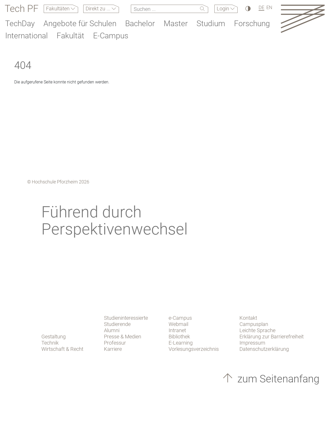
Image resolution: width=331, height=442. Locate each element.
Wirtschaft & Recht (62, 349)
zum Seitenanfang (277, 379)
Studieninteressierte (126, 318)
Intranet (177, 330)
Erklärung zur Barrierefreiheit (271, 336)
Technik (50, 343)
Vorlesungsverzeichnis (194, 349)
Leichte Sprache (257, 330)
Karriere (113, 349)
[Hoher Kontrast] (247, 8)
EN (269, 7)
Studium (211, 23)
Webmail (178, 324)
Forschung (252, 23)
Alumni (111, 330)
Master (176, 23)
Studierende (117, 324)
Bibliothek (179, 336)
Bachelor (140, 23)
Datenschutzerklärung (264, 349)
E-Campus (110, 35)
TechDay (20, 23)
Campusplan (253, 324)
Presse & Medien (122, 336)
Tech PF (22, 9)
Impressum (252, 343)
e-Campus (180, 318)
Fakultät (70, 35)
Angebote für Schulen (79, 23)
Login (223, 8)
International (26, 35)
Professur (115, 343)
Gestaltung (53, 336)
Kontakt (248, 318)
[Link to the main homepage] (303, 18)
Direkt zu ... (99, 8)
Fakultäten (58, 8)
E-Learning (181, 343)
